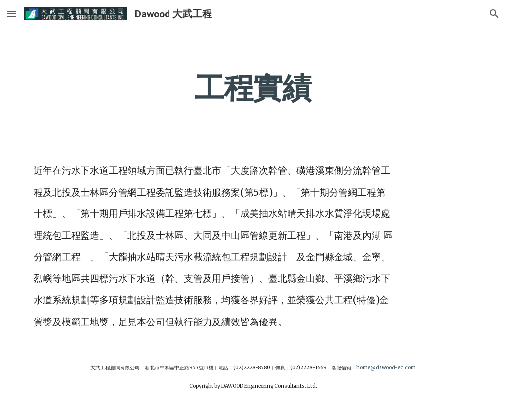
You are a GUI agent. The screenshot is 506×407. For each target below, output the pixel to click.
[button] (12, 13)
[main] (253, 87)
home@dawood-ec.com (386, 368)
